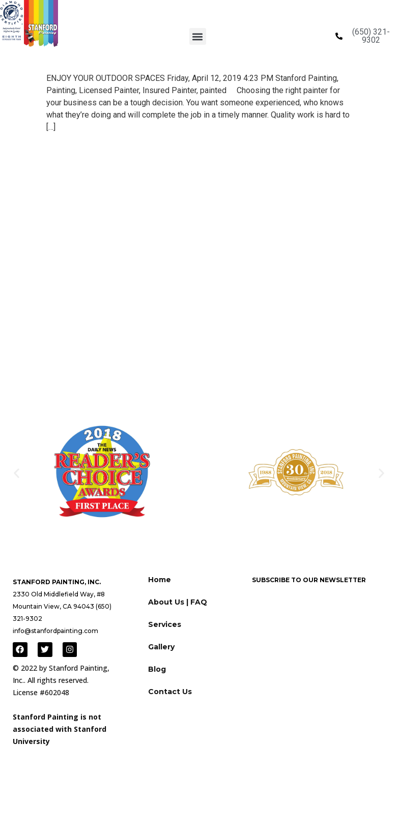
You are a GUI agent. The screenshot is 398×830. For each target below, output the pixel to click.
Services (164, 624)
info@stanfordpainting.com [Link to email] (55, 631)
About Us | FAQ (177, 602)
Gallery (161, 646)
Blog (157, 669)
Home (159, 579)
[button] (197, 36)
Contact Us (170, 691)
